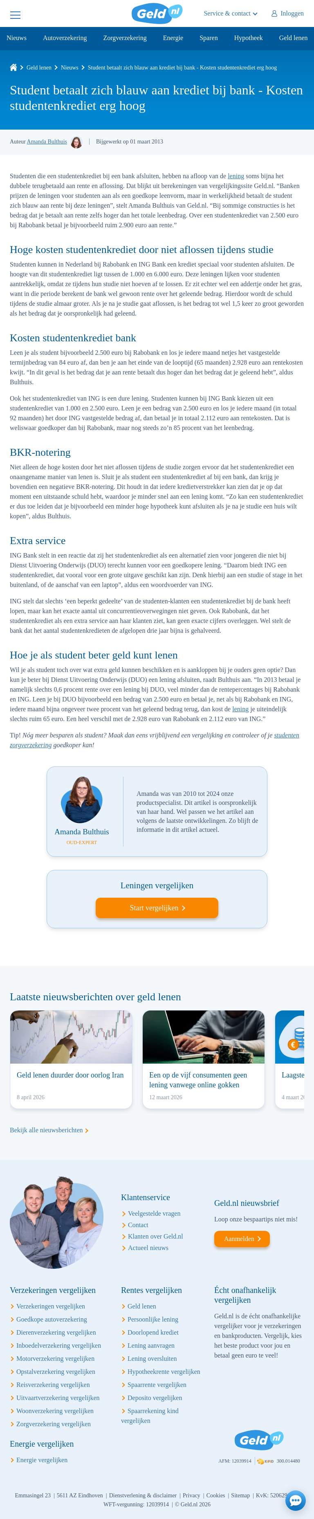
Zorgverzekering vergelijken (53, 1423)
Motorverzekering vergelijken (55, 1358)
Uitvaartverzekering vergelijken (58, 1397)
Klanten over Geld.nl (155, 1236)
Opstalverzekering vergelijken (55, 1371)
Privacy (191, 1495)
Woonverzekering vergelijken (55, 1410)
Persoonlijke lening (153, 1319)
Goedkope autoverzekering (51, 1319)
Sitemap (240, 1495)
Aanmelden (239, 1238)
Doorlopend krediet (153, 1332)
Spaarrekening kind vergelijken (150, 1415)
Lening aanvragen (151, 1345)
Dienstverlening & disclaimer (143, 1495)
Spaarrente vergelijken (157, 1384)
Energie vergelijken (41, 1459)
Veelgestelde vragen (154, 1213)
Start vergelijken (154, 908)
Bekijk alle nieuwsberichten (46, 1130)
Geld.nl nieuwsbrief (246, 1203)
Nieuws (17, 37)
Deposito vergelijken (155, 1397)
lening (236, 176)
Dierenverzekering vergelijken (56, 1332)
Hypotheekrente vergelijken (164, 1371)
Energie (173, 37)
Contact (138, 1224)
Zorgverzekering (124, 37)
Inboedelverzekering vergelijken (58, 1345)
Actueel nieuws (148, 1247)
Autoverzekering (65, 37)
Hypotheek (248, 37)
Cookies (215, 1495)
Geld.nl (157, 13)
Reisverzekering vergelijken (53, 1384)
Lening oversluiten (152, 1358)
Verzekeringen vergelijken (50, 1306)
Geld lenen (293, 37)
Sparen (209, 37)
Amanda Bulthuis (47, 142)
